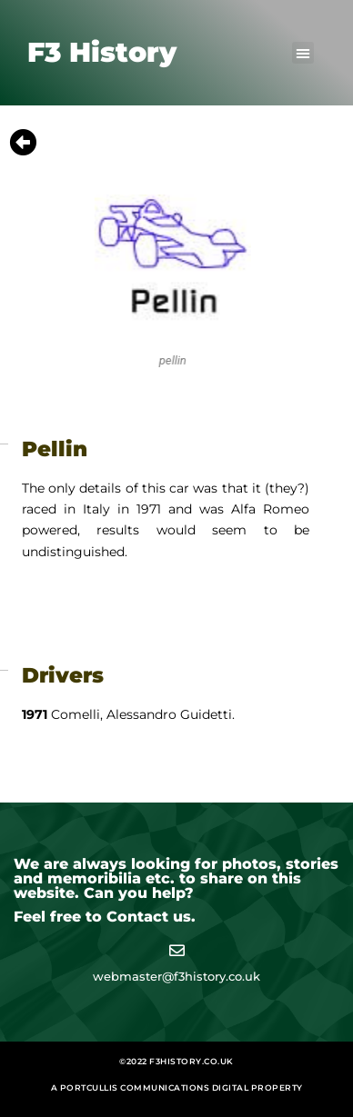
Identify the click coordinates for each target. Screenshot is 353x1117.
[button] (303, 53)
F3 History (101, 52)
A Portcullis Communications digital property (177, 1087)
